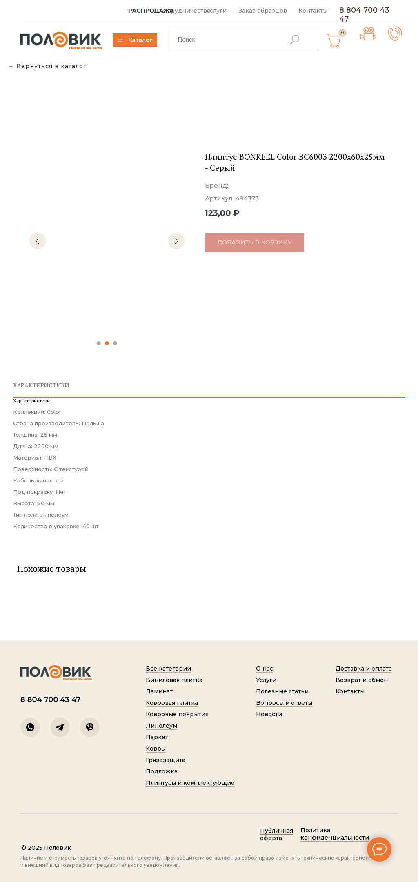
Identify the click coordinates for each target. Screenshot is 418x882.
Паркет (157, 737)
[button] (395, 33)
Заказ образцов (263, 10)
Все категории (168, 668)
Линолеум (161, 725)
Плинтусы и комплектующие (190, 782)
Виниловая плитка (174, 680)
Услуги (216, 10)
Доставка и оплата (364, 668)
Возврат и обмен (362, 680)
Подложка (162, 771)
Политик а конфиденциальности (334, 833)
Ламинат (159, 691)
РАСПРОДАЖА (151, 10)
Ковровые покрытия (177, 714)
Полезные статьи (282, 691)
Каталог (140, 40)
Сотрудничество (185, 10)
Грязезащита (165, 760)
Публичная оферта (276, 834)
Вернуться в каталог (51, 66)
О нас (264, 668)
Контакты (312, 10)
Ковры (156, 748)
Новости (269, 714)
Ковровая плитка (172, 702)
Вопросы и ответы (284, 702)
